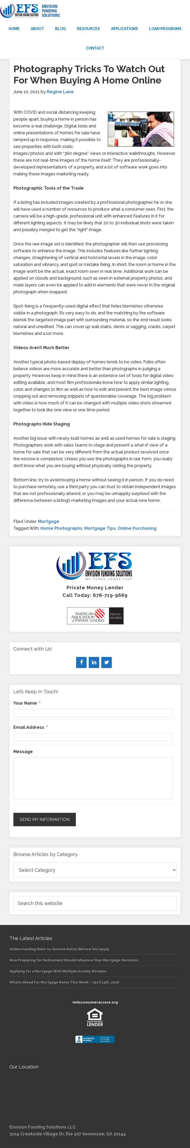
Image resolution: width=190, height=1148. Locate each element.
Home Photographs (61, 528)
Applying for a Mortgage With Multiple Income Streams (57, 971)
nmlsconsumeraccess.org (95, 1002)
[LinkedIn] (94, 662)
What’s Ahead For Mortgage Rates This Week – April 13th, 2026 (64, 982)
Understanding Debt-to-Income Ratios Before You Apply (59, 949)
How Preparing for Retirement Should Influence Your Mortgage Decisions (73, 960)
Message (23, 751)
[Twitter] (106, 662)
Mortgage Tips (100, 528)
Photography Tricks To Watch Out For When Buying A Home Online (89, 74)
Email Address (30, 727)
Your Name (26, 703)
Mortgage (48, 521)
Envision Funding (95, 11)
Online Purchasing (137, 528)
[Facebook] (81, 662)
